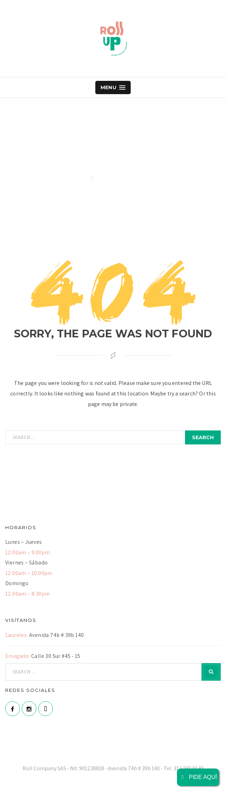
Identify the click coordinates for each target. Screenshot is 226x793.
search (203, 437)
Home (82, 178)
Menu (113, 87)
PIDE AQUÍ (198, 777)
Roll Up (113, 38)
